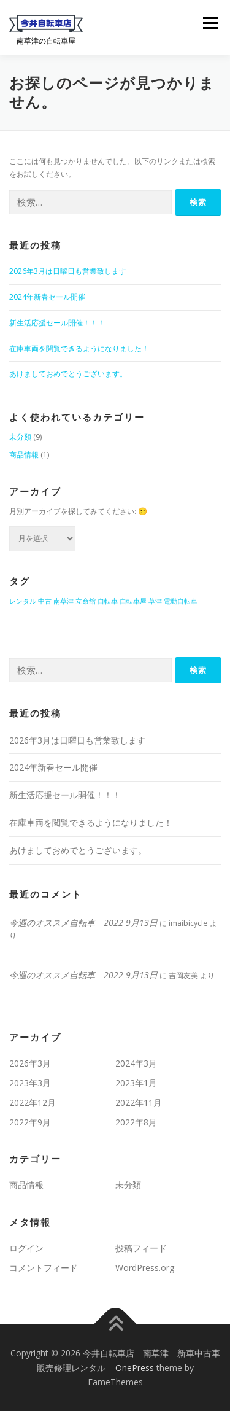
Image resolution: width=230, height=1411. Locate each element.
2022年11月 (138, 1102)
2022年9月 (30, 1122)
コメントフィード (43, 1267)
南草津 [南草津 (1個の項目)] (63, 601)
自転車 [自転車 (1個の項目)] (108, 601)
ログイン (26, 1248)
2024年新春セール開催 (47, 297)
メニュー (210, 23)
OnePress (134, 1368)
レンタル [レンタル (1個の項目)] (22, 601)
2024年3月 (136, 1063)
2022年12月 (32, 1102)
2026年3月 (30, 1063)
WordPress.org (144, 1267)
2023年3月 (30, 1083)
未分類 (20, 437)
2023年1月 (136, 1083)
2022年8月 (136, 1122)
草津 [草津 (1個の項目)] (155, 601)
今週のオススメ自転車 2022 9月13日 (83, 922)
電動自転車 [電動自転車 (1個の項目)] (180, 601)
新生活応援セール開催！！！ (60, 322)
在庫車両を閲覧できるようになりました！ (79, 348)
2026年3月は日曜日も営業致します (67, 271)
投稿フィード (141, 1248)
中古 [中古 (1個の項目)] (45, 601)
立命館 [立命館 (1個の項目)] (85, 601)
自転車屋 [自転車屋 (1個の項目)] (133, 601)
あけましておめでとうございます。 (68, 373)
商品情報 (24, 454)
